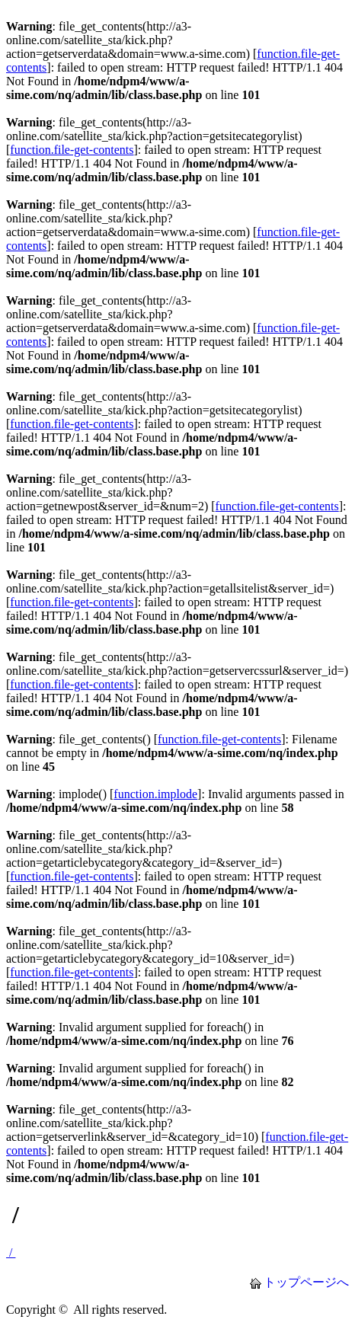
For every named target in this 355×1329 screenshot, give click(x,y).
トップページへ (306, 1282)
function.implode (155, 793)
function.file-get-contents (71, 149)
